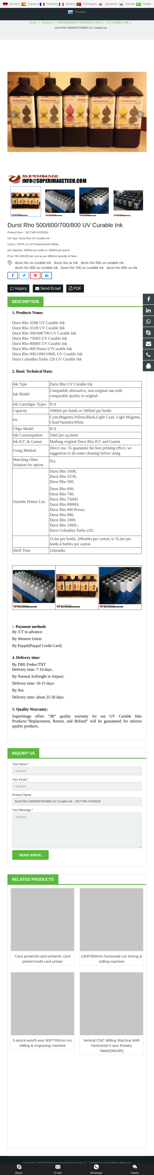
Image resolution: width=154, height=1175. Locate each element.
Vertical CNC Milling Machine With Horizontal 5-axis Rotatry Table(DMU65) (111, 1047)
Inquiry (18, 290)
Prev (14, 116)
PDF (75, 290)
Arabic (143, 4)
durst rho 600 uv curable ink (36, 269)
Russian (77, 12)
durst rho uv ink (66, 264)
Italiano (67, 4)
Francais (49, 4)
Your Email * (20, 781)
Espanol (30, 4)
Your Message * (22, 811)
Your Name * (20, 765)
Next (140, 116)
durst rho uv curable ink (33, 264)
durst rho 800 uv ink (122, 269)
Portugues (87, 4)
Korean (127, 4)
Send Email (48, 290)
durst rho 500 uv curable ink (102, 264)
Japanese (108, 4)
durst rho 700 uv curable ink (82, 269)
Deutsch (12, 4)
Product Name (21, 796)
